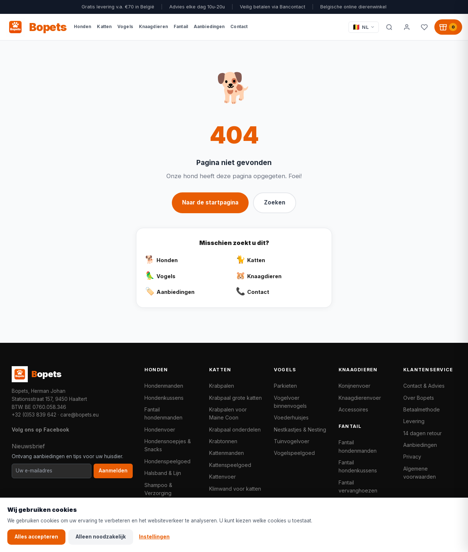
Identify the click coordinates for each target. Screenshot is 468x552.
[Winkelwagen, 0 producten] (448, 27)
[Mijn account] (406, 27)
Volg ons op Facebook (40, 429)
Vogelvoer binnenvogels (290, 402)
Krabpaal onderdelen (235, 429)
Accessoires (353, 409)
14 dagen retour (422, 433)
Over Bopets (418, 398)
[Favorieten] (424, 27)
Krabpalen (221, 386)
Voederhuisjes (291, 417)
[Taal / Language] (363, 27)
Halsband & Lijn (162, 473)
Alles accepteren (36, 537)
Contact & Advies (424, 386)
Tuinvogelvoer (291, 441)
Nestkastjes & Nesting (300, 429)
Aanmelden (113, 471)
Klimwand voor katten (235, 489)
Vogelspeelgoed (294, 453)
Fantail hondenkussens (358, 466)
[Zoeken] (389, 27)
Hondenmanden (163, 386)
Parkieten (285, 386)
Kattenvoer (222, 477)
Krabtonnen (223, 441)
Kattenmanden (226, 453)
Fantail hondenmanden (163, 413)
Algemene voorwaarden (419, 472)
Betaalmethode (421, 409)
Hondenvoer (159, 429)
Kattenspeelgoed (230, 465)
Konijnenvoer (354, 386)
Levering (413, 421)
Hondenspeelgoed (167, 461)
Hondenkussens (164, 398)
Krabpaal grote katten (235, 398)
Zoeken (274, 202)
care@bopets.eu (79, 415)
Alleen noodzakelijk (101, 537)
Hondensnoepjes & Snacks (167, 445)
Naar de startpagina (210, 202)
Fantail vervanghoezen (358, 486)
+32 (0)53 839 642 (34, 415)
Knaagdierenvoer (360, 398)
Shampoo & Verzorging (158, 489)
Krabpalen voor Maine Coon (228, 413)
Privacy (412, 456)
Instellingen (154, 537)
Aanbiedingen (420, 445)
